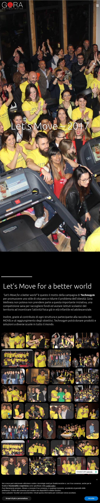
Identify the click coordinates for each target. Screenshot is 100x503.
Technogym (87, 294)
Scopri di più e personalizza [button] (17, 498)
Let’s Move (10, 294)
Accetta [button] (91, 498)
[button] (97, 479)
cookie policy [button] (50, 486)
